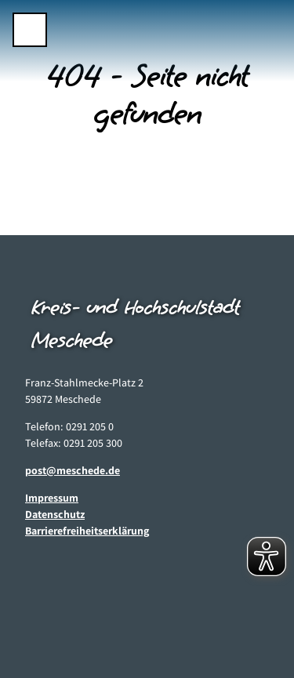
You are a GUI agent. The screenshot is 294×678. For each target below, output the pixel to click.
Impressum (51, 498)
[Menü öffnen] (30, 30)
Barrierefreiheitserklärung (87, 531)
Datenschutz (55, 514)
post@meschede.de (72, 470)
